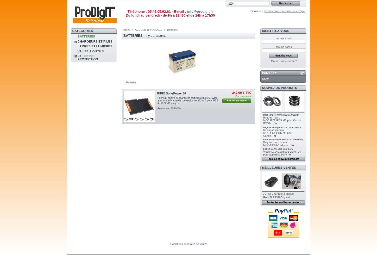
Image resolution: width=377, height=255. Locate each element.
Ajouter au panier (237, 100)
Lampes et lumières (94, 46)
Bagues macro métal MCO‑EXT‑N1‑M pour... (277, 144)
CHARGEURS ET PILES (94, 41)
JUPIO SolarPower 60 (171, 93)
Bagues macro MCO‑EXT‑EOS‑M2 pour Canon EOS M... (282, 120)
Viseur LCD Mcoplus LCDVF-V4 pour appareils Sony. (282, 153)
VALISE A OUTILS (90, 51)
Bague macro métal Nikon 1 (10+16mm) (283, 139)
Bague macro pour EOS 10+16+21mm (282, 127)
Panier (268, 73)
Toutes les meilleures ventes (283, 202)
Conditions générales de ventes (188, 244)
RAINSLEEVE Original (276, 197)
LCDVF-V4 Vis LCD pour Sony (278, 149)
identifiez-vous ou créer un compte (284, 11)
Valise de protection (87, 57)
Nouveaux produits (279, 88)
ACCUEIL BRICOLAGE (149, 29)
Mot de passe (284, 46)
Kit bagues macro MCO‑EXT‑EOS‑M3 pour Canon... (278, 133)
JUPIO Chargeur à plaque (278, 193)
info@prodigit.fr (200, 11)
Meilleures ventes (279, 167)
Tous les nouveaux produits (283, 159)
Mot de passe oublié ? (284, 61)
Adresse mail (284, 38)
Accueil (126, 29)
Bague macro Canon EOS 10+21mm (281, 115)
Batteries (86, 36)
